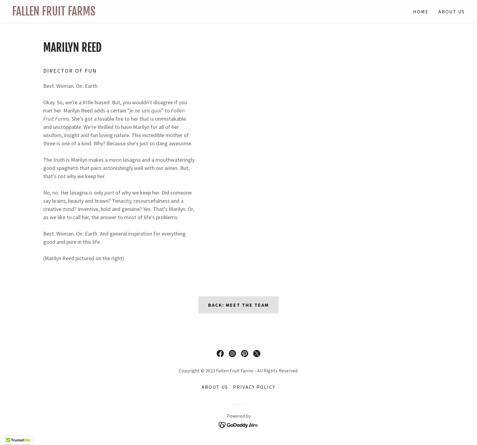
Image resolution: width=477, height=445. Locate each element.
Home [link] (421, 12)
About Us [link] (451, 12)
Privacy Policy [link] (254, 387)
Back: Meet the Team (238, 305)
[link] (125, 13)
